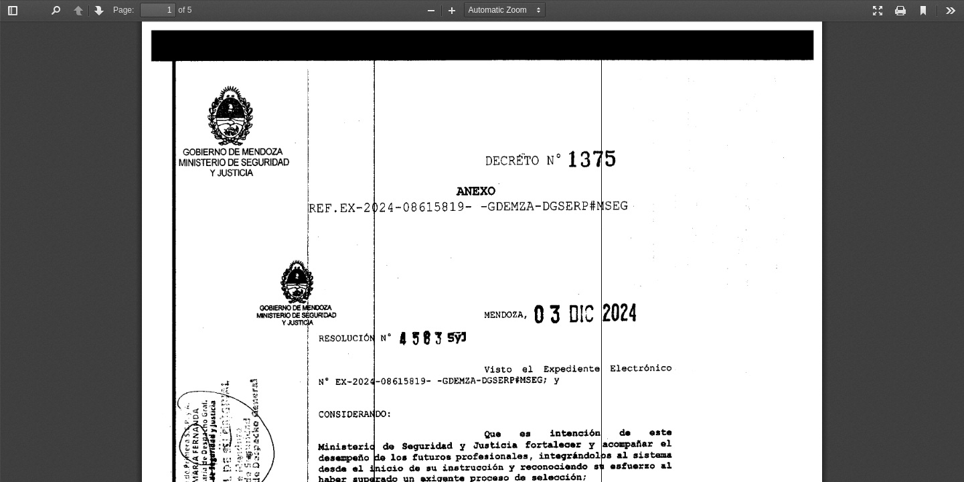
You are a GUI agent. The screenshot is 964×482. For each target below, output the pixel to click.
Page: (123, 10)
